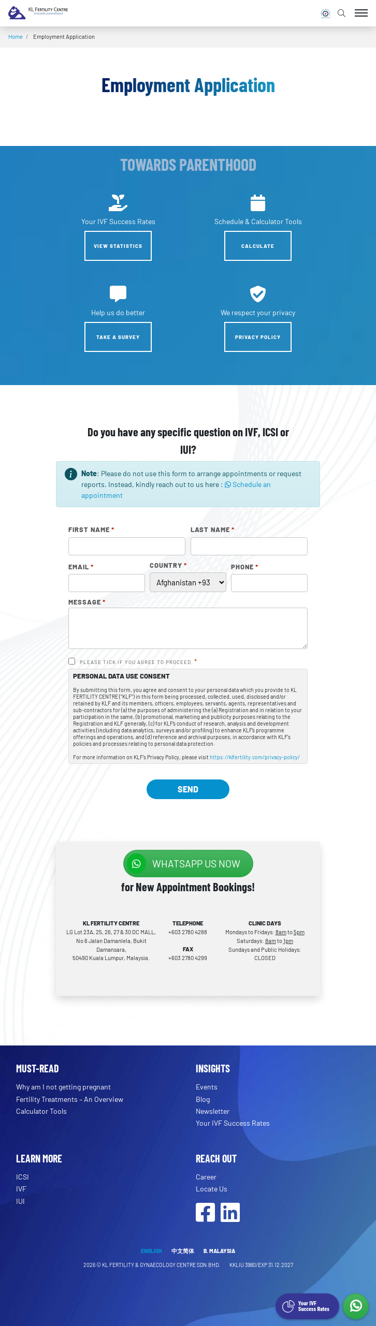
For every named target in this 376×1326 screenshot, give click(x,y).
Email (81, 567)
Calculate (257, 246)
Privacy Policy (258, 337)
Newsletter (212, 1111)
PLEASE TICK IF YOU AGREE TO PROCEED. (138, 662)
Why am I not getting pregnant (63, 1086)
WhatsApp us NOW (183, 863)
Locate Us (211, 1188)
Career (206, 1176)
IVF (21, 1188)
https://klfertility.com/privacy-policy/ (255, 757)
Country (168, 566)
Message (87, 602)
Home (15, 36)
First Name (91, 530)
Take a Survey (118, 337)
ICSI (22, 1176)
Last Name (213, 530)
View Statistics (118, 246)
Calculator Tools (41, 1111)
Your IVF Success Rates (233, 1122)
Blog (203, 1099)
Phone (244, 567)
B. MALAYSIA (219, 1250)
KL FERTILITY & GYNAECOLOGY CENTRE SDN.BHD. (161, 1264)
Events (207, 1086)
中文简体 (182, 1250)
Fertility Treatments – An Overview (69, 1099)
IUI (20, 1201)
